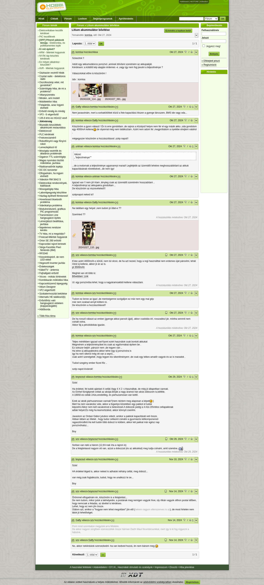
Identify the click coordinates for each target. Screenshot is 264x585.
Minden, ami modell (49, 98)
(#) (73, 52)
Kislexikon (204, 2)
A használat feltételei (80, 567)
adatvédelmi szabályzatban (157, 582)
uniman (79, 146)
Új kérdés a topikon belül (178, 30)
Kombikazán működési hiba (53, 280)
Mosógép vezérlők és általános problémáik (50, 152)
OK (222, 19)
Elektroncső (45, 131)
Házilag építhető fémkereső (53, 196)
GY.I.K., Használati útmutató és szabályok (131, 567)
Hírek (41, 18)
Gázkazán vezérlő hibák (51, 72)
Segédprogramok (102, 18)
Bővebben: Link (80, 276)
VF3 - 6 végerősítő (49, 114)
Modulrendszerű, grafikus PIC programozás (52, 210)
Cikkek (54, 18)
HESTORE (194, 2)
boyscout (80, 376)
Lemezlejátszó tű (48, 147)
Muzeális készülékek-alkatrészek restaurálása (52, 126)
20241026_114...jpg (90, 99)
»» (103, 555)
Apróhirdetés (126, 18)
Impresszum (161, 567)
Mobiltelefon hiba (48, 101)
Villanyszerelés (47, 94)
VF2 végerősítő (47, 290)
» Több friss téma (46, 316)
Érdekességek (46, 266)
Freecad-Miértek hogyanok (53, 237)
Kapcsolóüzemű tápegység (53, 283)
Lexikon (82, 18)
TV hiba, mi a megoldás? (52, 233)
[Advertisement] (215, 133)
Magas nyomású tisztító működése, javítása (51, 161)
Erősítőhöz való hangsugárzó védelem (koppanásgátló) (51, 303)
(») (116, 106)
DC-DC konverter (48, 170)
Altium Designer (47, 286)
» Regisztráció (209, 64)
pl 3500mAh (78, 267)
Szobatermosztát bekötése (53, 293)
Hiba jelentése (186, 567)
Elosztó (173, 567)
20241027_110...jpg (88, 247)
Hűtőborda (44, 309)
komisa (88, 35)
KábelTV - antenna (49, 269)
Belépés (214, 54)
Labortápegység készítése (53, 192)
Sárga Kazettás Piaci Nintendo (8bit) (50, 248)
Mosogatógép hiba (49, 189)
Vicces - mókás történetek (52, 276)
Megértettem (192, 582)
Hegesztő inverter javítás (52, 263)
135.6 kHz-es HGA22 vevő (53, 118)
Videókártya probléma (50, 205)
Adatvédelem (100, 567)
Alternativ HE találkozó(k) (52, 297)
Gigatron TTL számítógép (52, 157)
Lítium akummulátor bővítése (91, 29)
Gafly (78, 106)
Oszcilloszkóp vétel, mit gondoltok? (51, 83)
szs (77, 255)
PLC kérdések (46, 134)
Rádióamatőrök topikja (50, 166)
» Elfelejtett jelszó (211, 61)
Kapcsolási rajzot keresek (52, 244)
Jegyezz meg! (214, 46)
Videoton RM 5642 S (50, 179)
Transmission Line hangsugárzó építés (50, 216)
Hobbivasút (184, 2)
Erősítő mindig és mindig (52, 111)
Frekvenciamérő (47, 137)
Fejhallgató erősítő (49, 273)
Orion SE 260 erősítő (50, 240)
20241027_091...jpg (115, 99)
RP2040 (43, 253)
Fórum (68, 18)
